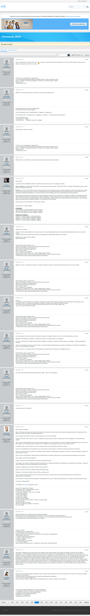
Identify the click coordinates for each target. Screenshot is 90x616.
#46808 (86, 298)
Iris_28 (6, 185)
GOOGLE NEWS (70, 610)
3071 (12, 602)
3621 (71, 602)
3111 (17, 602)
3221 (66, 602)
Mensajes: (5, 74)
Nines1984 (6, 96)
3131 (56, 602)
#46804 (86, 157)
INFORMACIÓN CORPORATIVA (58, 610)
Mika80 (7, 233)
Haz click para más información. (73, 16)
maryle (6, 66)
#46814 (86, 550)
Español (5, 610)
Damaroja (6, 433)
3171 (61, 602)
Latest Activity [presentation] (12, 50)
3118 (22, 602)
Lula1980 (6, 577)
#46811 (86, 405)
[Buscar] (77, 7)
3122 (42, 602)
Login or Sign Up (82, 1)
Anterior (4, 602)
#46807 (86, 262)
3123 (46, 602)
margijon (6, 556)
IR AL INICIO (78, 610)
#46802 (86, 90)
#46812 (86, 427)
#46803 (86, 127)
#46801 (86, 59)
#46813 (86, 511)
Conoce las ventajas (78, 24)
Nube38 (6, 518)
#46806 (86, 226)
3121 (37, 602)
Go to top (85, 610)
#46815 (86, 571)
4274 (80, 602)
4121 (75, 602)
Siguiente (86, 602)
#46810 (86, 370)
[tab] (13, 50)
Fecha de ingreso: (6, 72)
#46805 (86, 178)
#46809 (86, 333)
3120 (32, 602)
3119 (27, 602)
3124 (51, 602)
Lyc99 (6, 164)
